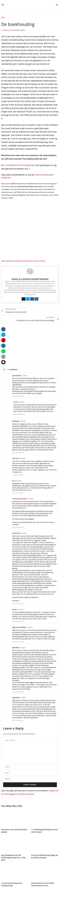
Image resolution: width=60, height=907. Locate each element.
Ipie (13, 481)
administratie (10, 261)
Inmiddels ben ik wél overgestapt (20, 165)
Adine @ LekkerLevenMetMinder (14, 30)
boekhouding (28, 261)
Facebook (47, 174)
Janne (14, 610)
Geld (3, 17)
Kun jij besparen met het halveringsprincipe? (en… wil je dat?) (13, 857)
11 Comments (11, 370)
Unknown (16, 533)
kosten (36, 261)
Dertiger (15, 458)
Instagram (5, 177)
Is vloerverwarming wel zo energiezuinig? (11, 884)
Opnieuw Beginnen (19, 499)
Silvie (15, 402)
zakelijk (42, 261)
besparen (19, 261)
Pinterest (38, 174)
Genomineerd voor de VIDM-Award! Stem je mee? (42, 884)
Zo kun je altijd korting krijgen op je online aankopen (44, 856)
